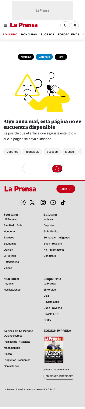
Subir (65, 188)
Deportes (12, 151)
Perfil (61, 56)
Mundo (69, 151)
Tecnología (32, 151)
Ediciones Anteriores (59, 376)
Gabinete (44, 56)
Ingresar (76, 28)
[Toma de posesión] (42, 51)
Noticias (26, 56)
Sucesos (52, 151)
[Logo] (23, 25)
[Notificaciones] (65, 25)
